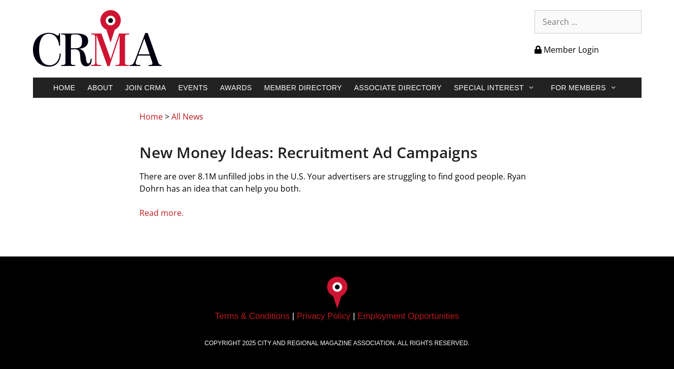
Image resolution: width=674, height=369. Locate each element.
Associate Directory (398, 88)
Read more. (161, 212)
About (100, 88)
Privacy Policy (323, 316)
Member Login (567, 49)
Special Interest (499, 88)
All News (187, 116)
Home (64, 88)
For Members (589, 88)
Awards (236, 88)
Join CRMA (145, 88)
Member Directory (303, 88)
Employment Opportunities (408, 316)
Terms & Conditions (252, 316)
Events (192, 88)
